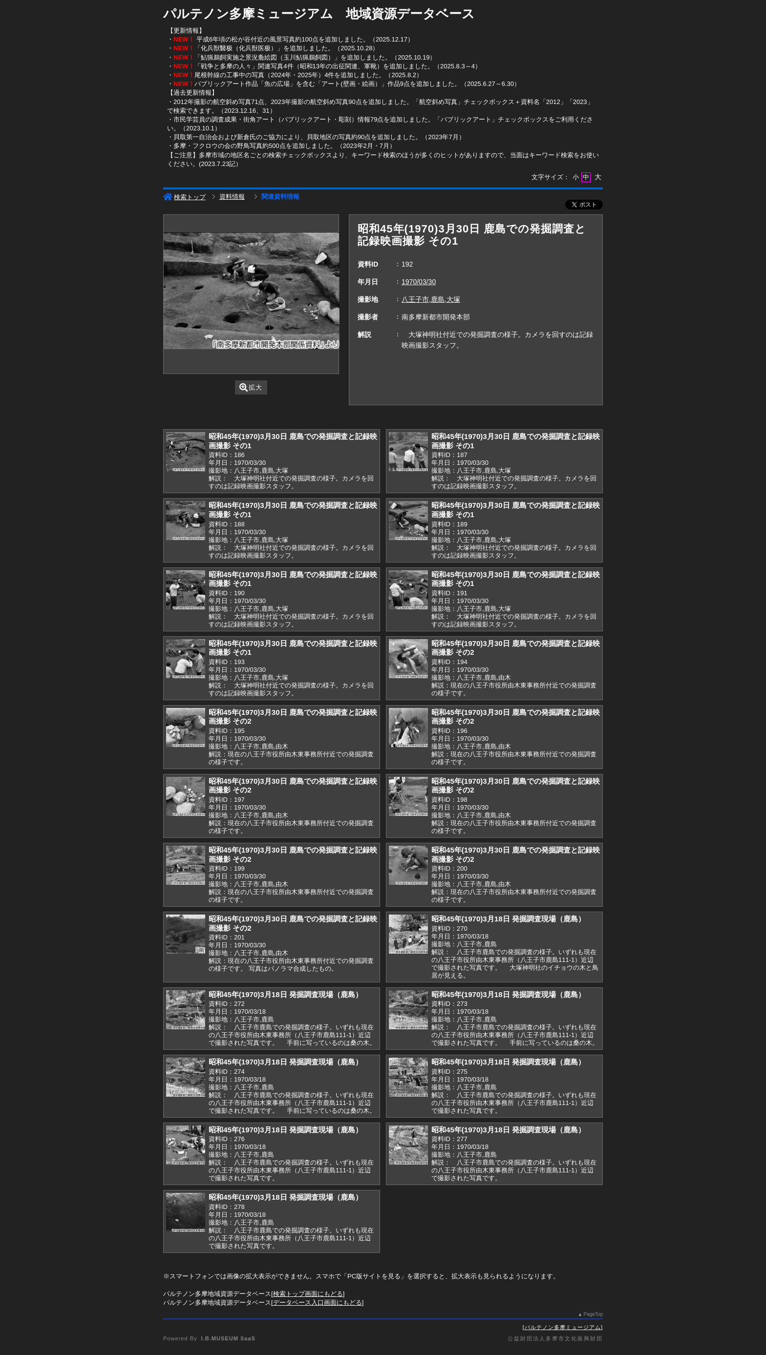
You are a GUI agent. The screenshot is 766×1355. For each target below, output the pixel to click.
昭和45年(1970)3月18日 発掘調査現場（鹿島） (508, 919)
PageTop (593, 1314)
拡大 (250, 387)
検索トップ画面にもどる (308, 1293)
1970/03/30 (419, 282)
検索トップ (184, 197)
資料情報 (232, 196)
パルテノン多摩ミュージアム (563, 1327)
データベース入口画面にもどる (317, 1302)
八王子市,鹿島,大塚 (431, 299)
